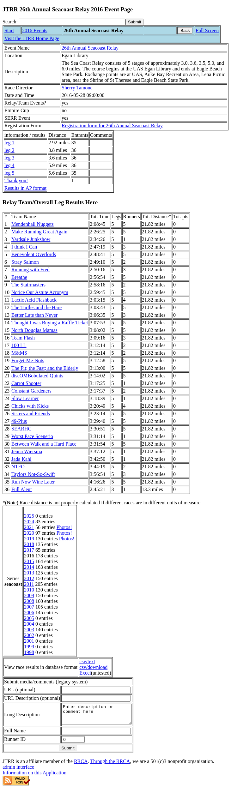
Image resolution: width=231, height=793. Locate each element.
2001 (29, 641)
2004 (29, 624)
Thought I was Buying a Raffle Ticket (49, 322)
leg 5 (9, 173)
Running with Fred (30, 269)
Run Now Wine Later (33, 481)
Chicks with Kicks (30, 406)
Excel (85, 673)
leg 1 (9, 142)
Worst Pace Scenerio (32, 436)
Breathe (19, 277)
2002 (29, 635)
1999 (29, 646)
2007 (29, 607)
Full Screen (207, 30)
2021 (29, 527)
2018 (29, 544)
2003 (29, 629)
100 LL (19, 345)
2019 (29, 538)
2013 (29, 572)
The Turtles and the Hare (36, 307)
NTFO (18, 466)
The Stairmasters (28, 284)
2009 (29, 595)
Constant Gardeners (31, 390)
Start (9, 30)
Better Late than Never (34, 315)
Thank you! (16, 180)
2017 (29, 550)
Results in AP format (25, 188)
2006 (29, 612)
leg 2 (9, 150)
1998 (29, 652)
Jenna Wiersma (26, 451)
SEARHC (21, 428)
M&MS (19, 353)
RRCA (81, 765)
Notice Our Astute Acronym (39, 292)
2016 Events (34, 30)
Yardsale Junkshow (30, 239)
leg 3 (9, 157)
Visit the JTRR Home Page (31, 38)
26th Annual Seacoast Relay (90, 48)
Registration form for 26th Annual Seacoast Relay (112, 125)
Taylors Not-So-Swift (33, 474)
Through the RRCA (110, 765)
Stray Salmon (25, 262)
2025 (29, 516)
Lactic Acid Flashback (34, 300)
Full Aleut (21, 489)
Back (185, 30)
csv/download (93, 667)
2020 (29, 533)
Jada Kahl (21, 459)
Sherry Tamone (77, 87)
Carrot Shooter (26, 383)
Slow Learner (25, 398)
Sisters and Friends (30, 413)
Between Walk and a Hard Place (43, 444)
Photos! (64, 527)
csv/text (87, 661)
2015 (29, 561)
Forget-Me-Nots (27, 360)
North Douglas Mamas (34, 330)
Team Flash (23, 337)
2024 (29, 521)
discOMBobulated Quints (37, 375)
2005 (29, 618)
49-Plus (19, 421)
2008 (29, 601)
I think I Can (24, 246)
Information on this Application (34, 776)
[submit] (134, 22)
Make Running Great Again (39, 231)
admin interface (18, 770)
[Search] (72, 22)
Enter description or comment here (101, 716)
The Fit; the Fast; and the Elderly (44, 368)
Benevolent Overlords (33, 254)
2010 (29, 589)
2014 (29, 567)
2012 (29, 578)
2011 (29, 584)
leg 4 (9, 165)
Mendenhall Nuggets (32, 224)
